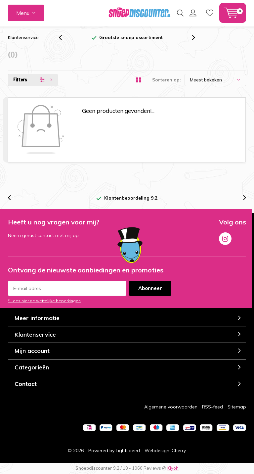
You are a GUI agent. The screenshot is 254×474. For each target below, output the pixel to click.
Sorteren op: (166, 80)
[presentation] (64, 37)
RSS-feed (212, 407)
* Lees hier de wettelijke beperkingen (44, 300)
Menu (22, 13)
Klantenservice (23, 37)
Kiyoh (173, 468)
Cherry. (179, 450)
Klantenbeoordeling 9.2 (130, 198)
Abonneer (150, 288)
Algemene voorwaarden (170, 407)
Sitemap (237, 407)
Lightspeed (128, 450)
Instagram (225, 237)
